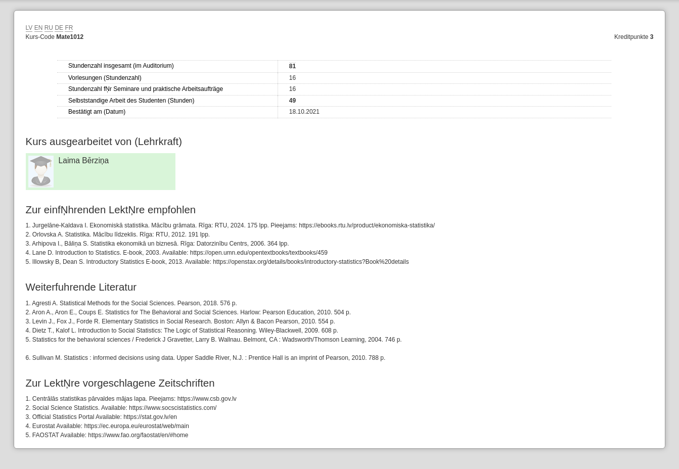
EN (38, 27)
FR (69, 27)
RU (48, 27)
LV (29, 27)
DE (59, 27)
